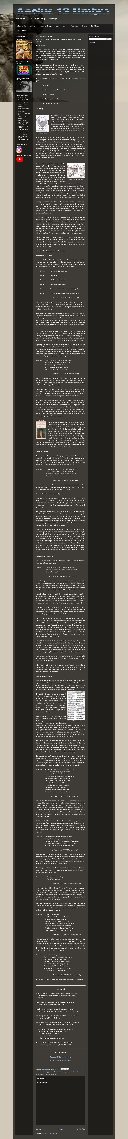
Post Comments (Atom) (50, 1133)
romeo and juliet (40, 1074)
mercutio (63, 1072)
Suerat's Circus (21, 39)
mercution (69, 1072)
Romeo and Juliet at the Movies (60, 1057)
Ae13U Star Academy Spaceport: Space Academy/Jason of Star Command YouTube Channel (24, 124)
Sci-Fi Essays (95, 26)
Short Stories (21, 30)
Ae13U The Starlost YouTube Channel (23, 130)
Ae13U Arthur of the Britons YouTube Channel (24, 100)
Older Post (81, 1129)
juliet (58, 1072)
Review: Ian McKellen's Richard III (60, 1060)
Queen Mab (76, 1072)
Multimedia (74, 26)
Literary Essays (61, 26)
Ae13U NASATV (22, 111)
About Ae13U (21, 26)
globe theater (44, 1072)
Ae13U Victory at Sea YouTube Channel (23, 133)
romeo (82, 1072)
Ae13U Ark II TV (22, 97)
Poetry (84, 26)
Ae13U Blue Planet (23, 103)
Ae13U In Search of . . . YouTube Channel (24, 109)
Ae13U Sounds (22, 120)
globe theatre (52, 1072)
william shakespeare (51, 1074)
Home (60, 1129)
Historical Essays (46, 26)
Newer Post (40, 1129)
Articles (33, 26)
